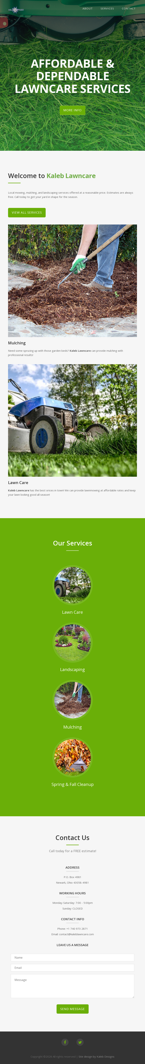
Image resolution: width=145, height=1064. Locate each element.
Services (107, 8)
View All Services (27, 212)
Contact (129, 8)
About (88, 8)
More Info (72, 110)
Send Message (72, 1009)
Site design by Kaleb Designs (96, 1056)
